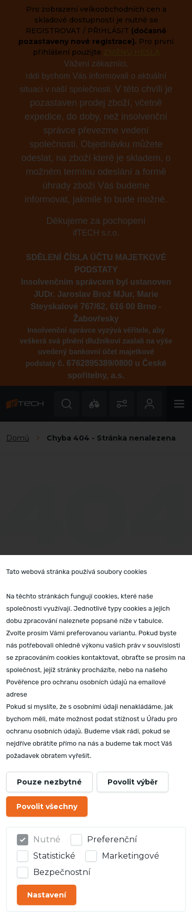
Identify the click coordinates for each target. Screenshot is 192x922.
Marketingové (130, 856)
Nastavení (46, 895)
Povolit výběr (133, 782)
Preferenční (112, 839)
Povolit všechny (46, 806)
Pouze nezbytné (49, 782)
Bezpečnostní (62, 872)
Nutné (46, 839)
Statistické (54, 856)
